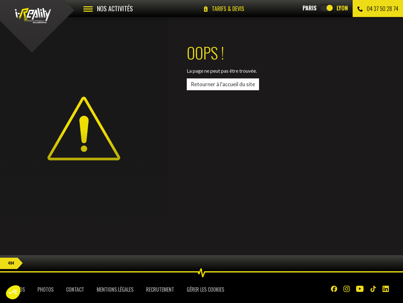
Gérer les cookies (205, 289)
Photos (45, 289)
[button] (13, 292)
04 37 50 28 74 (377, 8)
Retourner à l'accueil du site (223, 84)
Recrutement (160, 289)
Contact (75, 289)
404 (11, 263)
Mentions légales (115, 289)
